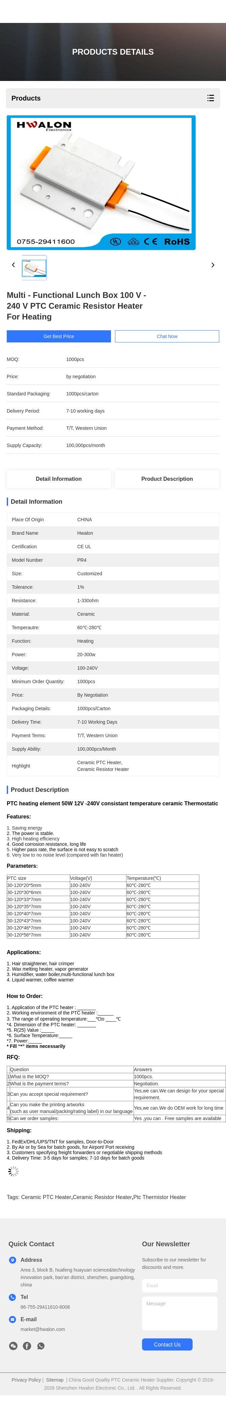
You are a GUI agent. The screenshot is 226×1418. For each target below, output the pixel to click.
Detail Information (59, 479)
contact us (167, 1344)
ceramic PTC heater (46, 1197)
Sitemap (54, 1380)
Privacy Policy (26, 1380)
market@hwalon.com (43, 1329)
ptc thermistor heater (159, 1197)
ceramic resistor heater (102, 1197)
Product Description (167, 479)
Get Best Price (59, 336)
